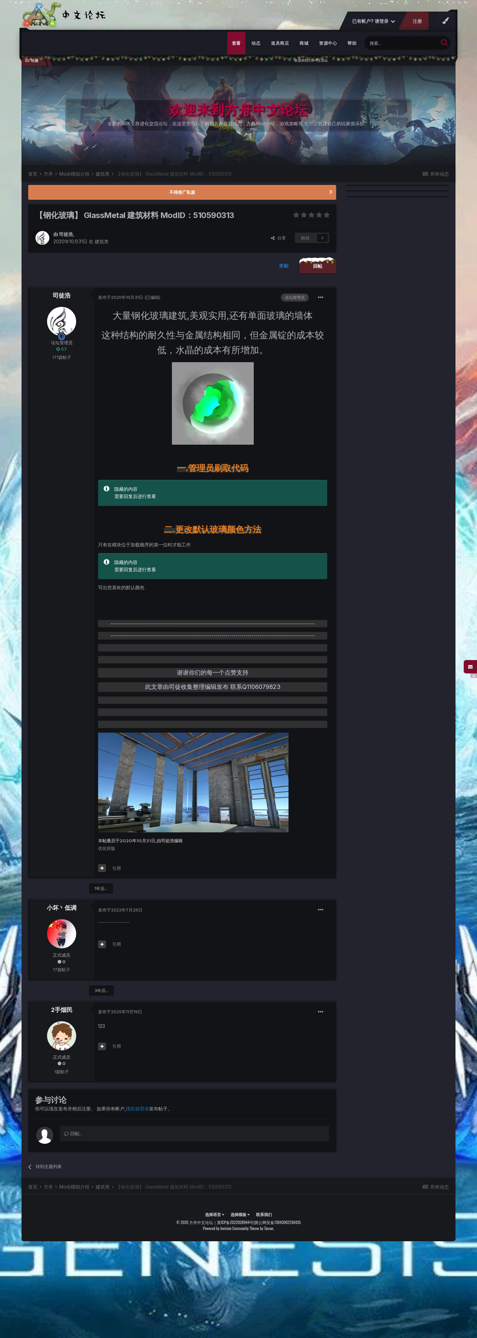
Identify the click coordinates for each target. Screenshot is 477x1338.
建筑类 (102, 241)
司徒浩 (66, 234)
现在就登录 (137, 1108)
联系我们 (264, 1214)
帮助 (351, 43)
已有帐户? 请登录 (373, 21)
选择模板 (240, 1214)
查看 (236, 43)
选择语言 (214, 1214)
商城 (303, 43)
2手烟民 (62, 1009)
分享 (278, 238)
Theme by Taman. (261, 1228)
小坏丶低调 (62, 907)
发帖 (284, 265)
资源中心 (328, 43)
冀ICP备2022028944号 (235, 1222)
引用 (116, 868)
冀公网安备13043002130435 (277, 1222)
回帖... (73, 1133)
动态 (255, 43)
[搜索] (401, 43)
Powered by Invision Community (226, 1228)
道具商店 (280, 43)
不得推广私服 (182, 192)
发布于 (120, 297)
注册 (417, 21)
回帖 (318, 266)
